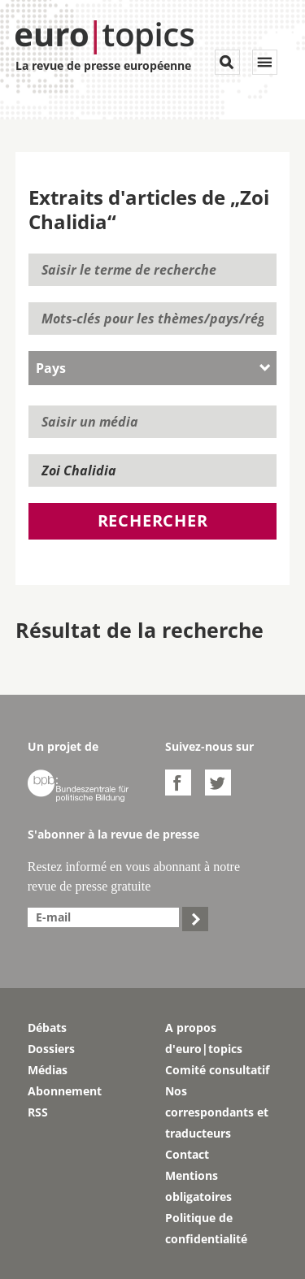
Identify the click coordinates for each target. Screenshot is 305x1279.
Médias (48, 1069)
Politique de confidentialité (206, 1228)
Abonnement (65, 1091)
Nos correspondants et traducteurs (216, 1112)
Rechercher (153, 520)
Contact (187, 1154)
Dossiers (51, 1048)
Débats (47, 1027)
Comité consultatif (217, 1069)
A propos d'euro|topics (203, 1038)
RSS (38, 1112)
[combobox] (152, 368)
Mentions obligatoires (198, 1186)
